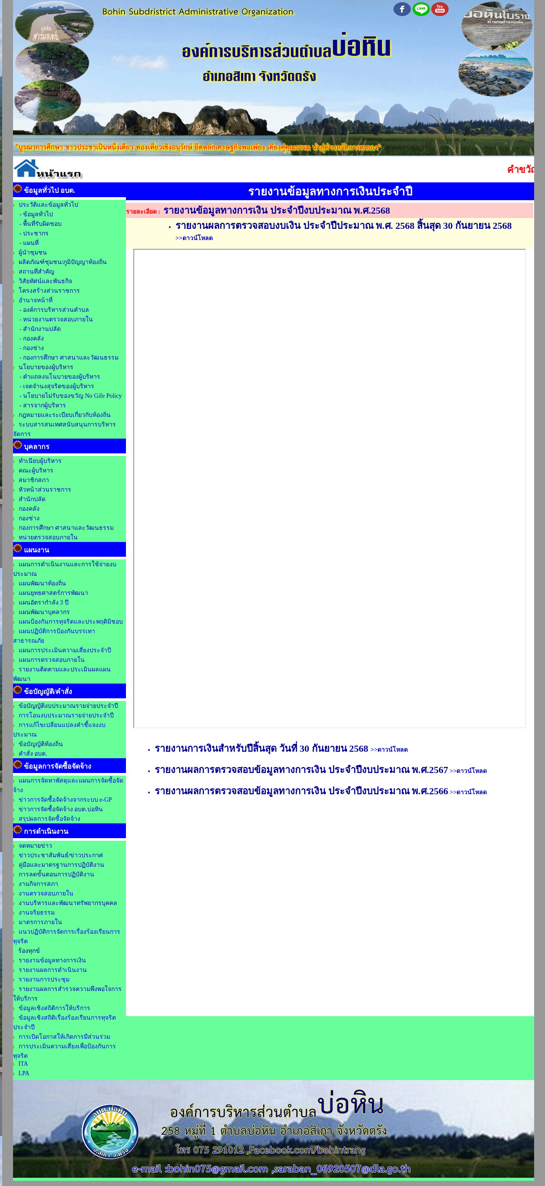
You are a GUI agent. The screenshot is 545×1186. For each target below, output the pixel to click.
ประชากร (36, 233)
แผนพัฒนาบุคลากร (44, 612)
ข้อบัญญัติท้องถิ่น (41, 744)
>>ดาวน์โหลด (194, 238)
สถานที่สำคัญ (36, 271)
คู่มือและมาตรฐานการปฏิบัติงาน (61, 865)
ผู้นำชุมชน (33, 252)
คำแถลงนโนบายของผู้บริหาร (61, 376)
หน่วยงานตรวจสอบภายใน (58, 319)
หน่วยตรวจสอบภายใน (48, 537)
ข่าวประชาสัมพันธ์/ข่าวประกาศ (61, 855)
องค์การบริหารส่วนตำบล (56, 310)
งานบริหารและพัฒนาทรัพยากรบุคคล (68, 903)
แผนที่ (31, 243)
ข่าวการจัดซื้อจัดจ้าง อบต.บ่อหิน (61, 809)
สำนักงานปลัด (42, 329)
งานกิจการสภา (38, 884)
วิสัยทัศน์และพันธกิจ (45, 281)
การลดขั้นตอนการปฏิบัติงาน (56, 874)
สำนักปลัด (32, 499)
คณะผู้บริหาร (36, 470)
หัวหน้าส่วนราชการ (45, 489)
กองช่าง (33, 348)
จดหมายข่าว (35, 845)
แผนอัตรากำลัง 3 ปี (44, 602)
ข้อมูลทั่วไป (38, 214)
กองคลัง (33, 338)
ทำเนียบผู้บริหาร (40, 461)
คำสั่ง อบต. (33, 753)
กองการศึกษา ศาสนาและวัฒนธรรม (71, 357)
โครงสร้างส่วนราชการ (49, 290)
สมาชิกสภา (34, 480)
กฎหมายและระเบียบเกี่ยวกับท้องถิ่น (65, 415)
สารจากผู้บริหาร (44, 405)
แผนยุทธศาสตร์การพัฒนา (53, 593)
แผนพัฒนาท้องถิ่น (42, 583)
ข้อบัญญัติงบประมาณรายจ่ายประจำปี (68, 706)
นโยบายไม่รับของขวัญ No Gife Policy (72, 396)
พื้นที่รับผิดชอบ (42, 224)
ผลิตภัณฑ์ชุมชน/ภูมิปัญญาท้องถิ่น (63, 262)
